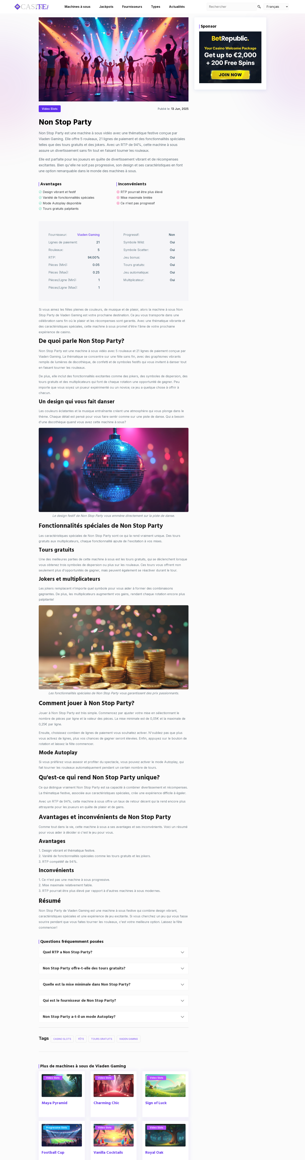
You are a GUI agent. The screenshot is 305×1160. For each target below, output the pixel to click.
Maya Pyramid (54, 1117)
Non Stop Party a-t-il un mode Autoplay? (79, 1030)
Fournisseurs (132, 7)
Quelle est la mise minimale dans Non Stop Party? (87, 998)
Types (155, 7)
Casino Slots (62, 1052)
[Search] (259, 7)
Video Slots (50, 110)
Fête (81, 1052)
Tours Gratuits (101, 1052)
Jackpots (106, 7)
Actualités (177, 7)
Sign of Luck (156, 1117)
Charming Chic (106, 1117)
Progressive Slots (56, 1141)
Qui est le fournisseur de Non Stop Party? (79, 1014)
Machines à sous (77, 7)
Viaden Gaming (88, 248)
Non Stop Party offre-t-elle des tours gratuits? (84, 982)
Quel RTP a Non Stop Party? (67, 966)
